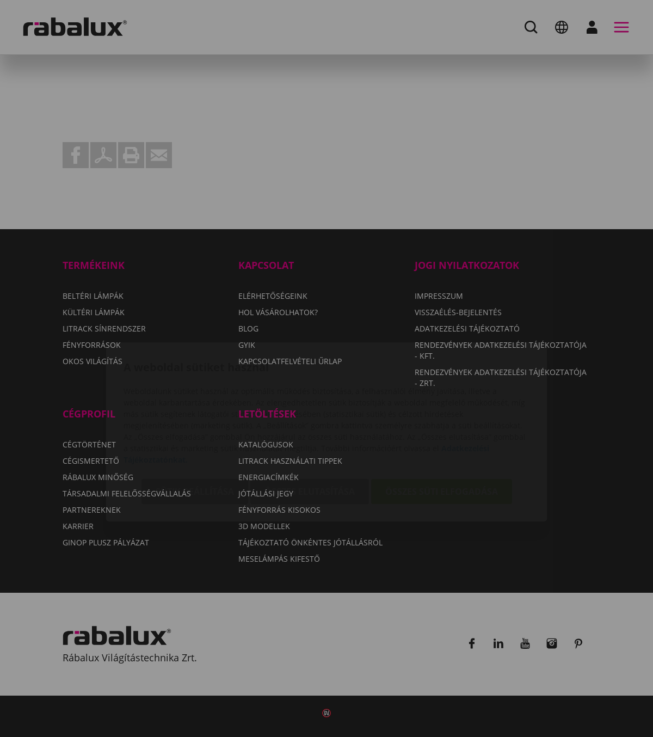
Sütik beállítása (195, 429)
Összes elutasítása (309, 429)
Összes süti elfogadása (441, 429)
